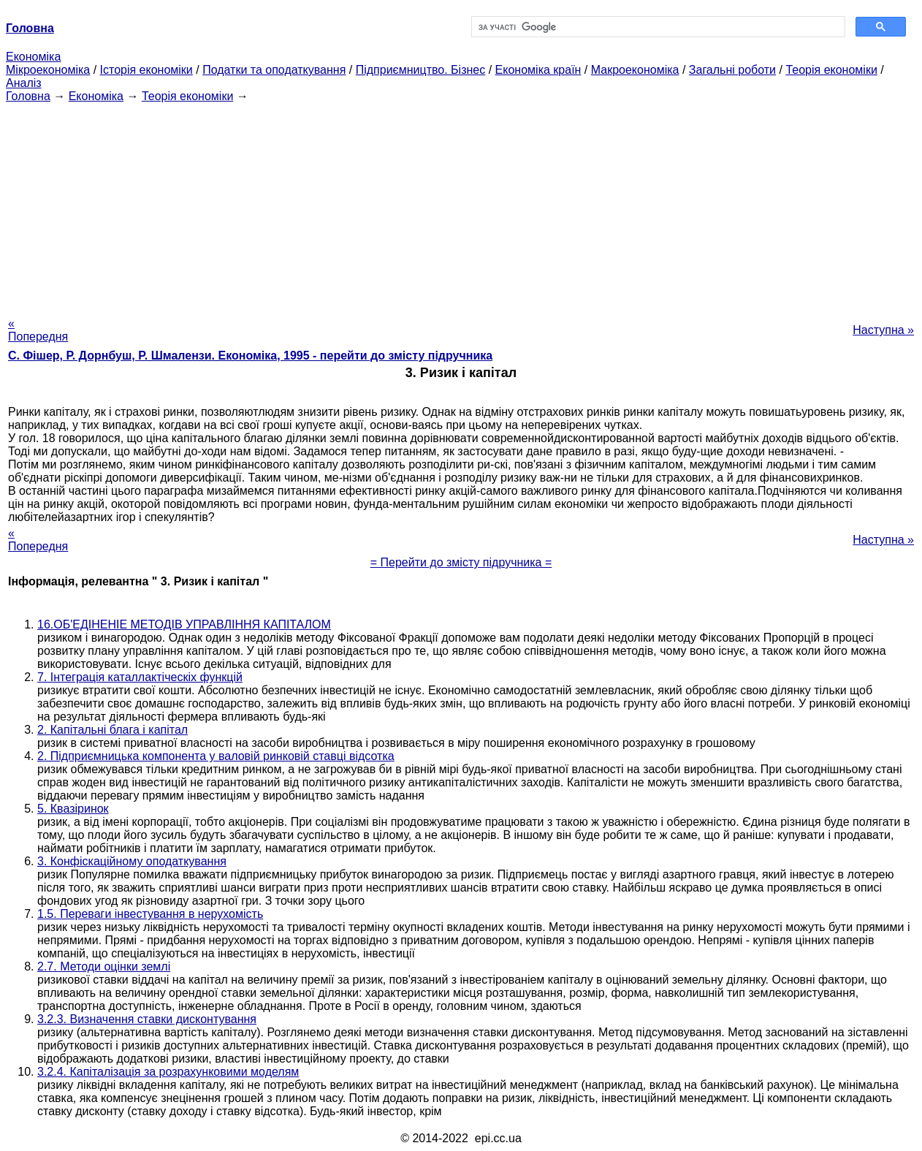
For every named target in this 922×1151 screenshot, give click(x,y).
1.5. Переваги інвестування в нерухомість (150, 914)
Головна (28, 96)
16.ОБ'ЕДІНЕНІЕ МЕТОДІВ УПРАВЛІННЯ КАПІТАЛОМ (184, 624)
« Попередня (38, 330)
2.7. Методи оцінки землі (103, 966)
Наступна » (883, 330)
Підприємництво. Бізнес (421, 70)
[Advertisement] (461, 205)
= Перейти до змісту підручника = (461, 562)
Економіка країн (538, 70)
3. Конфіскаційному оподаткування (131, 861)
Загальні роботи (732, 70)
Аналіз (24, 83)
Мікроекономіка (48, 70)
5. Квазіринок (73, 808)
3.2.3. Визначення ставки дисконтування (146, 1019)
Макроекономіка (635, 70)
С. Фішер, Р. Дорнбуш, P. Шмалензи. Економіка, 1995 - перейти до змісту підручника (250, 355)
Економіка (33, 56)
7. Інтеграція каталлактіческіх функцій (140, 677)
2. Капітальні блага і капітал (112, 729)
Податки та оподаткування (274, 70)
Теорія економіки (831, 70)
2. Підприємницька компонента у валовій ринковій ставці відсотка (216, 756)
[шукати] (657, 27)
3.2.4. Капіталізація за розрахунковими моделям (168, 1071)
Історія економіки (146, 70)
